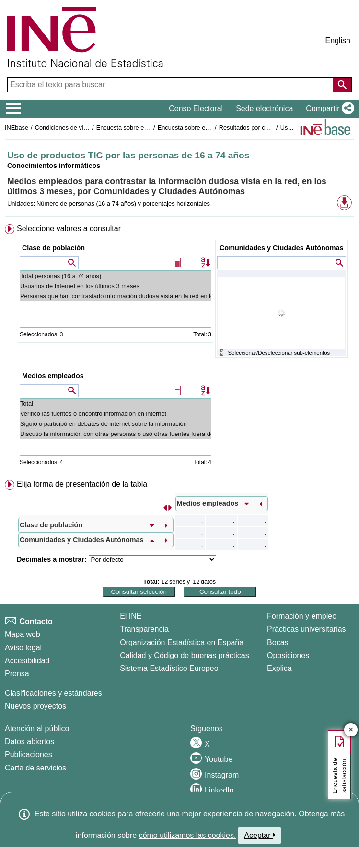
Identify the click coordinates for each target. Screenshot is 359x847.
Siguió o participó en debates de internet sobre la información (115, 424)
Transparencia (144, 629)
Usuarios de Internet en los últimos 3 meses (115, 286)
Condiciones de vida (62, 127)
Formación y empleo (301, 616)
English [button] (337, 40)
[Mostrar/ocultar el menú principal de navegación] (14, 108)
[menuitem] (179, 349)
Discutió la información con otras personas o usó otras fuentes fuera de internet (115, 434)
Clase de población (53, 248)
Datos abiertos (29, 741)
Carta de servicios (35, 768)
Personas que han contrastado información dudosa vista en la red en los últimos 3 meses (115, 296)
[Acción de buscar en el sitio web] (342, 84)
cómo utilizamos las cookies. (187, 835)
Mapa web (22, 634)
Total (115, 404)
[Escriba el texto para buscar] (171, 84)
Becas (277, 642)
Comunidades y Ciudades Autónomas (282, 248)
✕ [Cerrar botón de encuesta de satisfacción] (351, 730)
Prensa (17, 673)
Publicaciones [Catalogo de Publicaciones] (28, 754)
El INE (130, 616)
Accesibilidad (27, 661)
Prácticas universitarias (306, 629)
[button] (328, 108)
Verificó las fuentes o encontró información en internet (115, 414)
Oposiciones (288, 655)
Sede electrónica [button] (264, 108)
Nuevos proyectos (35, 706)
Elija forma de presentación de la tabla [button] (82, 484)
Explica (279, 668)
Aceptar (259, 835)
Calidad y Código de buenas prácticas (184, 655)
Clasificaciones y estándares (53, 693)
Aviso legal (23, 648)
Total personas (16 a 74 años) (115, 276)
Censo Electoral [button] (196, 108)
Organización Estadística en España (181, 642)
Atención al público (37, 728)
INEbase (16, 127)
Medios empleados (53, 375)
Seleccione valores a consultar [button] (69, 228)
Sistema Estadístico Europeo (169, 668)
